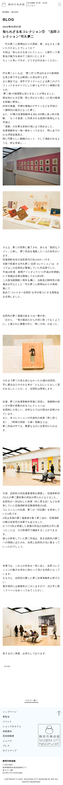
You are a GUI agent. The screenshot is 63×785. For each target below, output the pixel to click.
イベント (7, 721)
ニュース (7, 741)
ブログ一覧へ (31, 700)
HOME (5, 12)
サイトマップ (10, 750)
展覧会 (6, 716)
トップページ (10, 712)
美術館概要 (8, 736)
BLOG (56, 767)
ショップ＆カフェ (12, 726)
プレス (6, 745)
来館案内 (7, 731)
